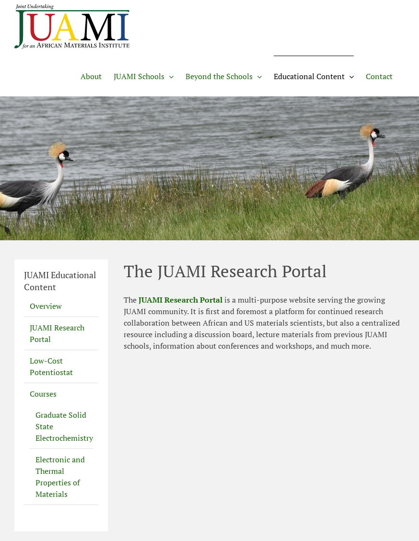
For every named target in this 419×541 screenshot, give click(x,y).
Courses (43, 393)
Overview (46, 306)
